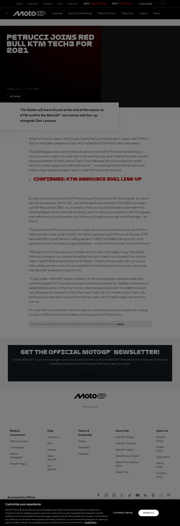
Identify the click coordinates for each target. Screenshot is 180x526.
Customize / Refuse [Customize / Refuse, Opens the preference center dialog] (123, 513)
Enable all (148, 513)
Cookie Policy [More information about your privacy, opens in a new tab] (90, 523)
